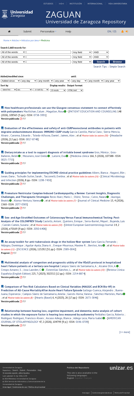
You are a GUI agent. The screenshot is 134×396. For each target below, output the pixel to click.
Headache (116, 135)
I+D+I (61, 3)
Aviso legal (7, 387)
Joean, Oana (7, 176)
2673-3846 (91, 297)
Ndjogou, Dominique (12, 245)
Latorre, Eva (59, 156)
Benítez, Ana (95, 245)
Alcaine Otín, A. (107, 266)
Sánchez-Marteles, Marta (108, 294)
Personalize (47, 31)
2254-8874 (78, 273)
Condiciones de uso (20, 387)
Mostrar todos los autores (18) (49, 225)
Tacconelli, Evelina (54, 176)
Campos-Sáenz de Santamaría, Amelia (44, 294)
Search (15, 370)
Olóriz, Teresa (81, 197)
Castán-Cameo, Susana (15, 225)
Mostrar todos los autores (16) (85, 176)
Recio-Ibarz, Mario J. (61, 197)
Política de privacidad (36, 387)
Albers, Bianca (100, 172)
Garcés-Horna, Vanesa (79, 294)
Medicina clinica (80, 156)
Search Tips (100, 66)
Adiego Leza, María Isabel (87, 318)
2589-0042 (69, 249)
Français (88, 378)
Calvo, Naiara (98, 197)
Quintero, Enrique (73, 221)
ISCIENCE (23, 249)
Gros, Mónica (101, 152)
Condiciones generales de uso (102, 393)
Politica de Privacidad (122, 393)
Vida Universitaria (117, 3)
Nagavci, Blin (117, 172)
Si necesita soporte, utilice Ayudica (16, 373)
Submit (27, 31)
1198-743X (44, 180)
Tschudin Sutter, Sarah (29, 176)
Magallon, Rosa (55, 111)
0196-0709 (82, 321)
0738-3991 (40, 115)
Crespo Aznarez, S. (11, 269)
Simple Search (117, 66)
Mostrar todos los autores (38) (95, 135)
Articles (15, 40)
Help (68, 31)
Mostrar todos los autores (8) (20, 297)
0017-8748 (32, 139)
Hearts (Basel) (44, 297)
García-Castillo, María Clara (86, 131)
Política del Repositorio (78, 367)
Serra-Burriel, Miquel (96, 221)
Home (6, 40)
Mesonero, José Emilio (35, 156)
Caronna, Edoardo (20, 135)
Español (79, 378)
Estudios (48, 3)
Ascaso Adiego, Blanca (58, 318)
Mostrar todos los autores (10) (92, 269)
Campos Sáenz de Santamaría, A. (78, 266)
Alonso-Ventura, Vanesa (27, 200)
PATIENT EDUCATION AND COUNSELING (93, 111)
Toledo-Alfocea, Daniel (45, 135)
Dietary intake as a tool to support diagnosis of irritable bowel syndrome (49, 152)
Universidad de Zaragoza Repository (86, 21)
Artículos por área (30, 40)
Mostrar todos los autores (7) (63, 200)
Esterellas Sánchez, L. (58, 269)
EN (109, 31)
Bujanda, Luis (117, 221)
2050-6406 (40, 228)
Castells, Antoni (52, 221)
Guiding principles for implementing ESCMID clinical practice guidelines (48, 172)
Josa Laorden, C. (33, 269)
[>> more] (125, 332)
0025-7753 (7, 159)
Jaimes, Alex (68, 135)
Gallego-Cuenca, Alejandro (98, 290)
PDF (23, 118)
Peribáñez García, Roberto (109, 314)
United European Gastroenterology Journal (89, 225)
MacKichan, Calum (34, 111)
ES (114, 31)
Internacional (95, 3)
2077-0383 (21, 204)
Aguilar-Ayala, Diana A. (38, 245)
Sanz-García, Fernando (103, 241)
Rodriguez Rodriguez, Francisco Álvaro (22, 318)
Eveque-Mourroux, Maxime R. (69, 245)
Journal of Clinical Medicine (94, 200)
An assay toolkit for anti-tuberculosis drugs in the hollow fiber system (47, 241)
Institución (76, 3)
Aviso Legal (86, 393)
